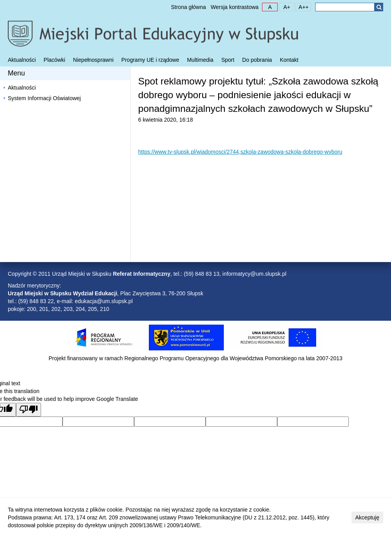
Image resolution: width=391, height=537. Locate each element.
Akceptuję (367, 517)
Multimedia (200, 60)
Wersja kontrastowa (235, 7)
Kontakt (289, 60)
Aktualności (22, 60)
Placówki (54, 60)
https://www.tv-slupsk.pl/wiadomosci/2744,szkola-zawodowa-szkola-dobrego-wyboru (240, 152)
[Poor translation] (28, 410)
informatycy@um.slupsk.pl (254, 274)
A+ (284, 6)
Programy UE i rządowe (150, 60)
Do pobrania (257, 60)
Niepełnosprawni (93, 60)
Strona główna (188, 7)
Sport (227, 60)
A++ (302, 6)
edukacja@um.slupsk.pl (104, 301)
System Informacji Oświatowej (44, 98)
